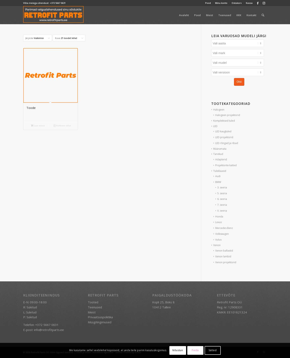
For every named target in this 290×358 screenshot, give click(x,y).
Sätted (213, 350)
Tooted (93, 302)
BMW (218, 182)
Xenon (217, 245)
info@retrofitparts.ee (49, 330)
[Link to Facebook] (258, 3)
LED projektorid (224, 137)
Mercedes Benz (224, 228)
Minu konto (221, 2)
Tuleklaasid (219, 171)
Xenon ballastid (224, 250)
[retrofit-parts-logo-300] (53, 15)
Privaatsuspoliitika (100, 317)
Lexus (218, 222)
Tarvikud (218, 154)
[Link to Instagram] (264, 3)
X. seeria (222, 210)
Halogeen (218, 109)
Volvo (218, 239)
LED (215, 126)
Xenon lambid (223, 256)
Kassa (249, 2)
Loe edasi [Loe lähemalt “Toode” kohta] (38, 125)
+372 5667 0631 (58, 2)
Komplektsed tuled (224, 120)
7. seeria (222, 205)
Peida (195, 350)
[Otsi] (263, 15)
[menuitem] (208, 3)
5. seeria (222, 193)
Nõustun (177, 350)
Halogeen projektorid (227, 115)
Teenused (95, 307)
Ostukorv (237, 2)
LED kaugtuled (223, 131)
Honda (219, 216)
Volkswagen (222, 234)
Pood (208, 2)
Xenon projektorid (225, 262)
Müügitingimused (99, 322)
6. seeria (222, 199)
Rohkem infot (62, 125)
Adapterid (221, 159)
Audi (218, 176)
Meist (92, 312)
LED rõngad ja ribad (226, 143)
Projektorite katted (226, 165)
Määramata (219, 148)
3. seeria (222, 187)
